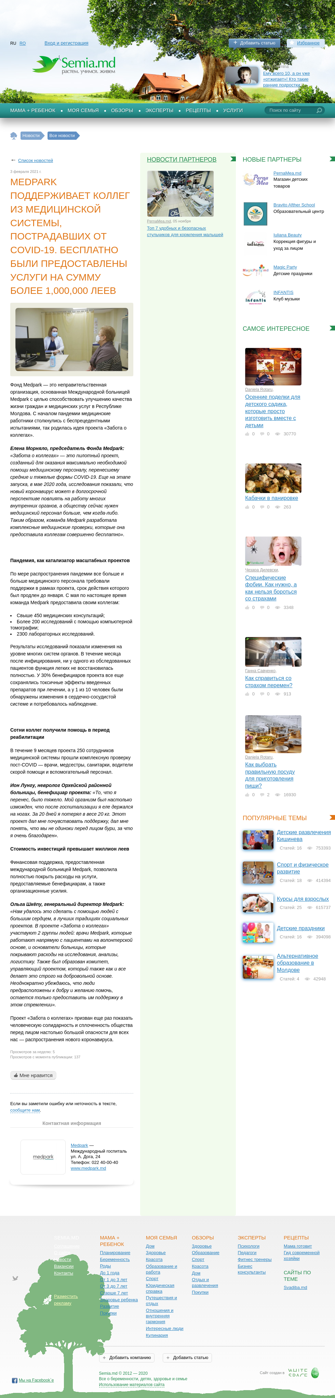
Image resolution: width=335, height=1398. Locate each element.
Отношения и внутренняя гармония (160, 1316)
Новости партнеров (182, 159)
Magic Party (285, 267)
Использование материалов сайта (132, 1384)
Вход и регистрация (66, 43)
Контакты (63, 1273)
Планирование (115, 1252)
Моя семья (83, 110)
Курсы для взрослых (303, 899)
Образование (205, 1252)
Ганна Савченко (260, 670)
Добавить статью (258, 42)
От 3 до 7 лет (113, 1286)
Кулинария (157, 1335)
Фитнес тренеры (255, 1259)
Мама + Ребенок (32, 110)
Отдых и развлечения (205, 1282)
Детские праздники (301, 928)
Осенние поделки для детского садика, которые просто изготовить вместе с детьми (272, 411)
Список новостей (35, 160)
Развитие (109, 1306)
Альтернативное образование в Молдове (297, 963)
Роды (105, 1265)
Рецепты (198, 110)
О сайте (62, 1252)
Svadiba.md (295, 1287)
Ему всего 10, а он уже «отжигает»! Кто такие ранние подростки (286, 79)
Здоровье (156, 1252)
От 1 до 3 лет (113, 1279)
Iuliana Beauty (287, 234)
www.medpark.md (88, 1168)
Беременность (115, 1259)
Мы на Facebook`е (36, 1380)
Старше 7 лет (114, 1292)
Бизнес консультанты (252, 1269)
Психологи (248, 1246)
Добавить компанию (129, 1357)
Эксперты (160, 110)
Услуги (233, 110)
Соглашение (67, 1246)
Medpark (79, 1145)
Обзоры (122, 110)
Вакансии (63, 1266)
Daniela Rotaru (258, 389)
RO (22, 43)
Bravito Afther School (294, 204)
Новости (62, 1259)
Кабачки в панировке (271, 498)
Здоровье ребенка (119, 1299)
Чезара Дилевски (261, 570)
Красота (154, 1259)
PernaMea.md (159, 221)
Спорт (152, 1278)
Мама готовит (298, 1246)
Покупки (108, 1313)
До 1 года (109, 1272)
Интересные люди (165, 1328)
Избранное (308, 42)
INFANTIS (283, 292)
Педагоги (247, 1252)
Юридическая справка (160, 1288)
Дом (150, 1246)
